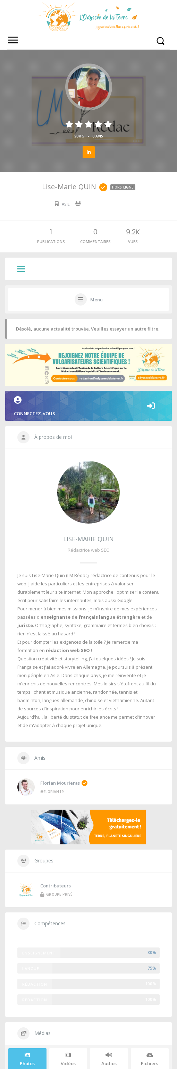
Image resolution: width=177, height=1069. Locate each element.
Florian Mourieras (63, 741)
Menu (96, 299)
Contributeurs (55, 809)
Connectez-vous (88, 364)
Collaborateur (100, 204)
